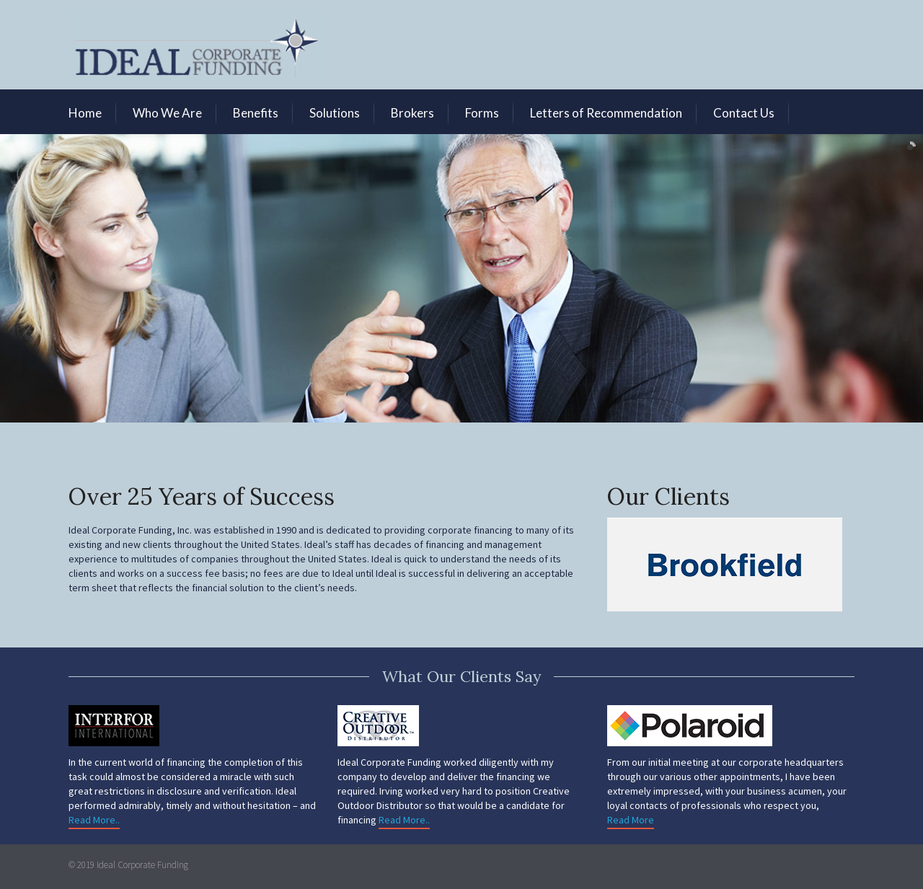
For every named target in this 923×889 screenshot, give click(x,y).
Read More (630, 819)
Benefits (255, 112)
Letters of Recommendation (606, 112)
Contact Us (743, 112)
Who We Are (167, 112)
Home (85, 112)
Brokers (412, 112)
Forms (482, 112)
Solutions (334, 112)
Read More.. (94, 819)
